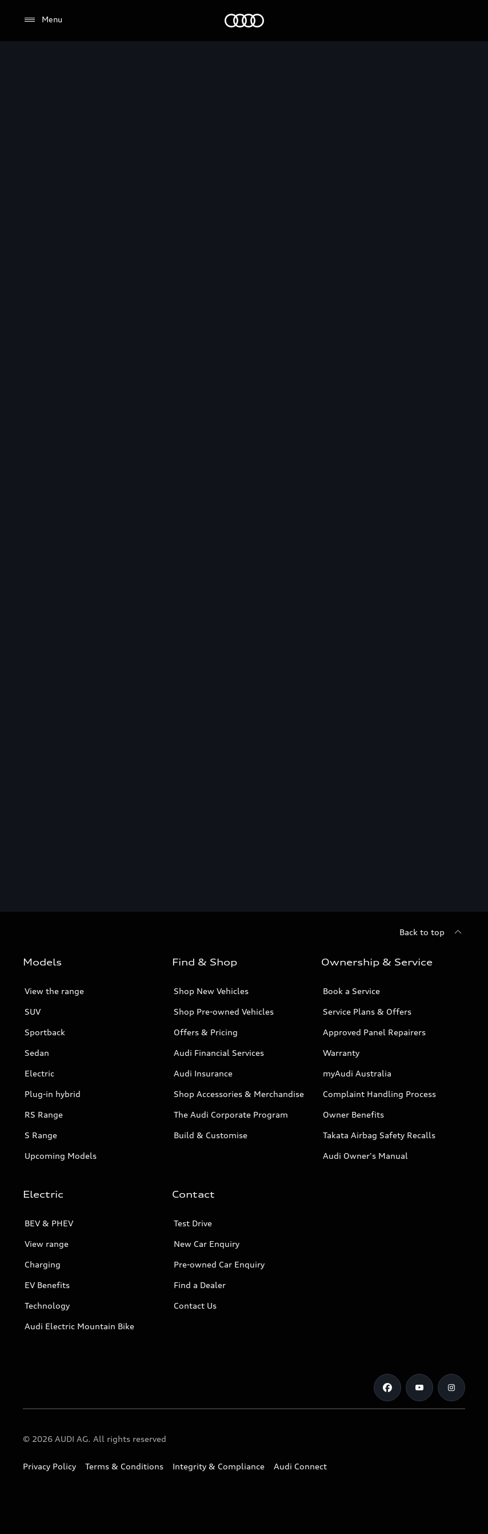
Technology (47, 1305)
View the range (54, 991)
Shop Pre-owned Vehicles (224, 1011)
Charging (43, 1264)
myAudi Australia (357, 1073)
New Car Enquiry (206, 1244)
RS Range (44, 1114)
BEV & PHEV (49, 1223)
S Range (41, 1135)
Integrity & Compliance (219, 1466)
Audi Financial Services (219, 1053)
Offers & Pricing (206, 1032)
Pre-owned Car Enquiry (219, 1264)
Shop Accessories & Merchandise (239, 1094)
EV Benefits (47, 1285)
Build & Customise (210, 1135)
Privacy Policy (49, 1466)
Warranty (341, 1053)
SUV (33, 1011)
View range (47, 1244)
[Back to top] (432, 932)
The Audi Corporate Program (231, 1114)
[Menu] (244, 20)
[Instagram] (451, 1387)
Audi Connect (300, 1466)
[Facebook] (387, 1387)
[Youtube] (419, 1387)
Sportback (45, 1032)
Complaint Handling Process (379, 1094)
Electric (39, 1073)
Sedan (37, 1053)
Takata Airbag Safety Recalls (379, 1135)
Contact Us (195, 1305)
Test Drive (193, 1223)
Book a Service (351, 991)
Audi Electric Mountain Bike (79, 1326)
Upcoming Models (61, 1156)
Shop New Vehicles (211, 991)
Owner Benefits (353, 1114)
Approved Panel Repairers (374, 1032)
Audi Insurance (203, 1073)
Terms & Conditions (124, 1466)
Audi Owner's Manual (365, 1156)
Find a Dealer (200, 1285)
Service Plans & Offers (367, 1011)
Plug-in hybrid (53, 1094)
